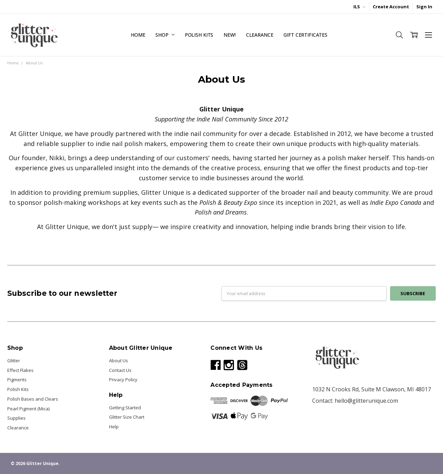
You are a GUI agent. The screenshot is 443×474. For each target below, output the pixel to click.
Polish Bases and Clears (32, 399)
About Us (118, 360)
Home (138, 34)
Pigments (17, 379)
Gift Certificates (305, 34)
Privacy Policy (123, 379)
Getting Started (125, 407)
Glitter (13, 360)
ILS (359, 6)
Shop (164, 34)
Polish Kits (199, 34)
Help (114, 426)
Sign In (424, 6)
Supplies (16, 418)
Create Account (391, 6)
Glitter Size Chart (126, 417)
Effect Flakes (20, 370)
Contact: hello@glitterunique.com (355, 400)
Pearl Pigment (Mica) (28, 408)
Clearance (259, 34)
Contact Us (120, 370)
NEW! (229, 34)
